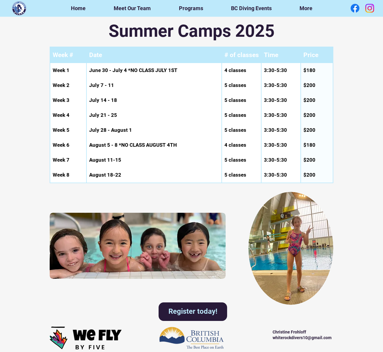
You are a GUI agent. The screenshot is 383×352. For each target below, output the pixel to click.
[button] (191, 8)
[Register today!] (193, 311)
